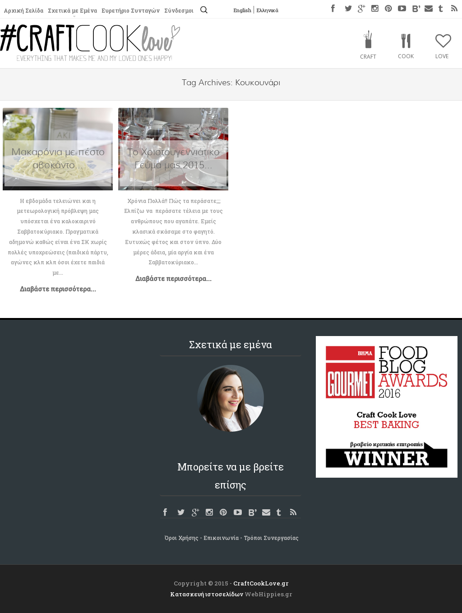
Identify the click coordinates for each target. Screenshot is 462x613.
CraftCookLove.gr (261, 583)
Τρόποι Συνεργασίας (271, 537)
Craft (368, 56)
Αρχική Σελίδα (23, 10)
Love (441, 56)
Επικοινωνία (221, 537)
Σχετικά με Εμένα (71, 10)
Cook (406, 56)
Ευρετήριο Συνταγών (130, 10)
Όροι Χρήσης (182, 537)
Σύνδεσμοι (178, 10)
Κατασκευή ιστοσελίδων (206, 594)
